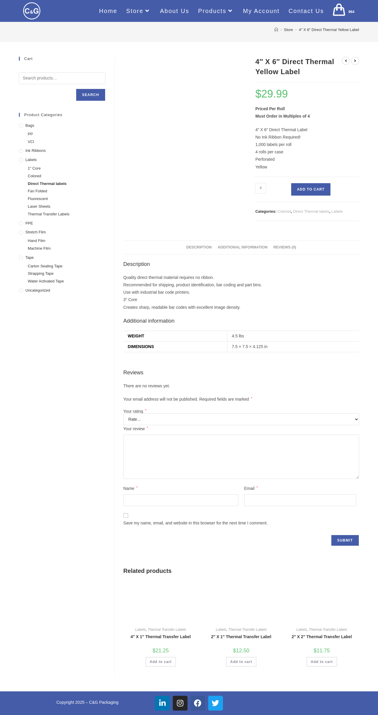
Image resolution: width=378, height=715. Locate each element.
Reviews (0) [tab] (284, 247)
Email (251, 488)
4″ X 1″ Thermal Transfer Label (161, 636)
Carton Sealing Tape (45, 266)
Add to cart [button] (161, 662)
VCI (31, 141)
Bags (29, 125)
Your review (135, 428)
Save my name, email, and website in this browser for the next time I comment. (195, 523)
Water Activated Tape (46, 281)
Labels (337, 211)
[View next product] (355, 61)
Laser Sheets (39, 206)
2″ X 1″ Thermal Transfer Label (241, 636)
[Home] (276, 29)
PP (30, 134)
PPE (29, 223)
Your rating (134, 411)
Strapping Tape (40, 273)
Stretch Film (35, 232)
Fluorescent (38, 198)
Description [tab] (199, 247)
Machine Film (39, 248)
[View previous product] (346, 61)
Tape (29, 257)
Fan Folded (37, 191)
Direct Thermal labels (311, 211)
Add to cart (311, 189)
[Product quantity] (260, 188)
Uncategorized (37, 290)
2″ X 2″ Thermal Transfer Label (321, 636)
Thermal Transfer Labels (167, 630)
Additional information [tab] (243, 247)
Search (90, 95)
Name (130, 488)
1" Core (34, 168)
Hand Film (36, 240)
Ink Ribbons (35, 150)
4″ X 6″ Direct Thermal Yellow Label (329, 29)
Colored (284, 211)
